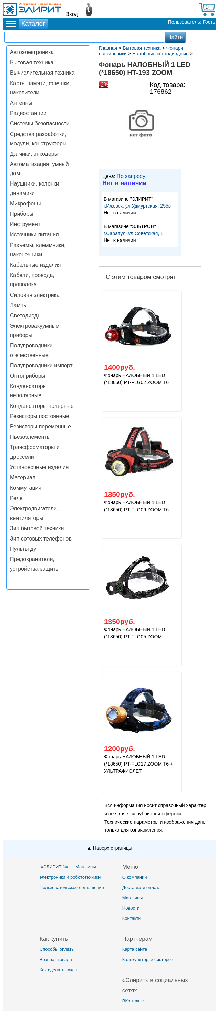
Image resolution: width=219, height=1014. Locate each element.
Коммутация (25, 488)
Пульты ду (23, 549)
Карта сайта (134, 949)
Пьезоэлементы (30, 437)
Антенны (21, 103)
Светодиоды (26, 316)
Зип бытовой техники (37, 528)
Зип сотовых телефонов (41, 539)
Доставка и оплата (141, 887)
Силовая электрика (35, 295)
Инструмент (25, 224)
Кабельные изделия (35, 265)
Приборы (21, 214)
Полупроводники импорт (41, 365)
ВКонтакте (133, 1000)
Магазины (132, 897)
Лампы (19, 305)
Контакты (132, 918)
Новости (130, 908)
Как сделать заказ (58, 969)
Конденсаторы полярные (42, 406)
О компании (134, 877)
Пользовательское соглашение (72, 887)
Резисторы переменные (40, 427)
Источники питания (34, 234)
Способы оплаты (57, 949)
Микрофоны (25, 204)
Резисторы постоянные (39, 416)
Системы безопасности (40, 123)
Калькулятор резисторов (147, 959)
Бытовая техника (31, 62)
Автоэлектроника (32, 52)
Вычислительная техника (42, 73)
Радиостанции (28, 113)
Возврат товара (56, 959)
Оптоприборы (27, 376)
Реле (16, 498)
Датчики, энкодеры (34, 154)
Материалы (25, 477)
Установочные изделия (39, 467)
